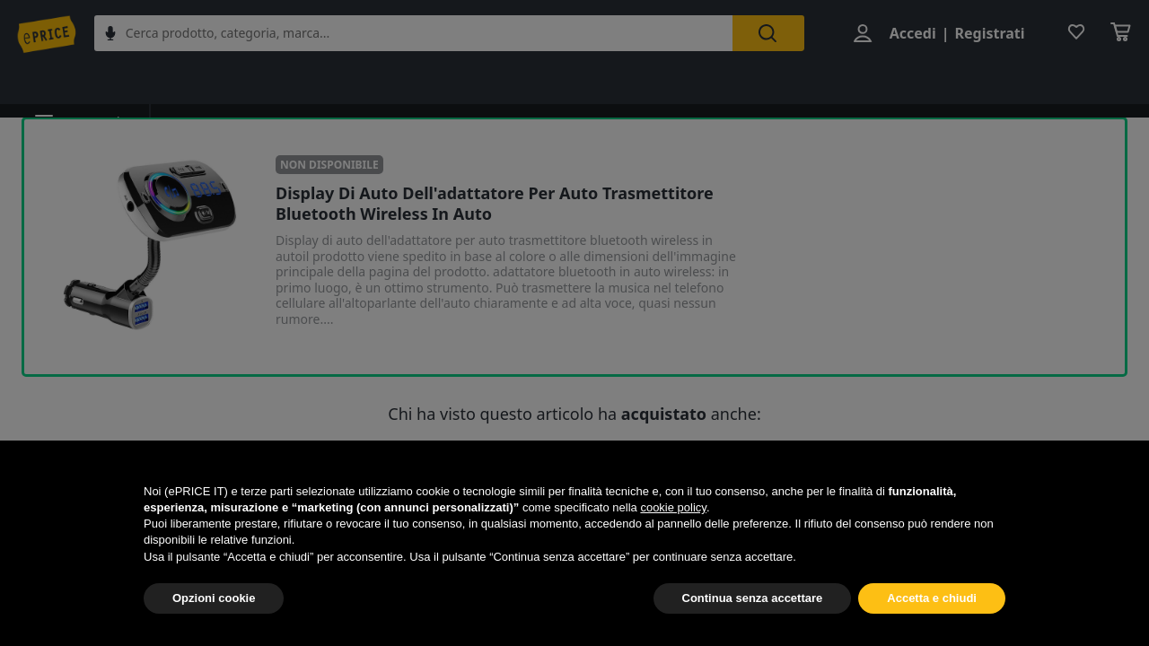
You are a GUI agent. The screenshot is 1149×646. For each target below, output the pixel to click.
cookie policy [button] (673, 507)
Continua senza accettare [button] (752, 598)
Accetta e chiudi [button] (932, 598)
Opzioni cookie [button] (213, 598)
